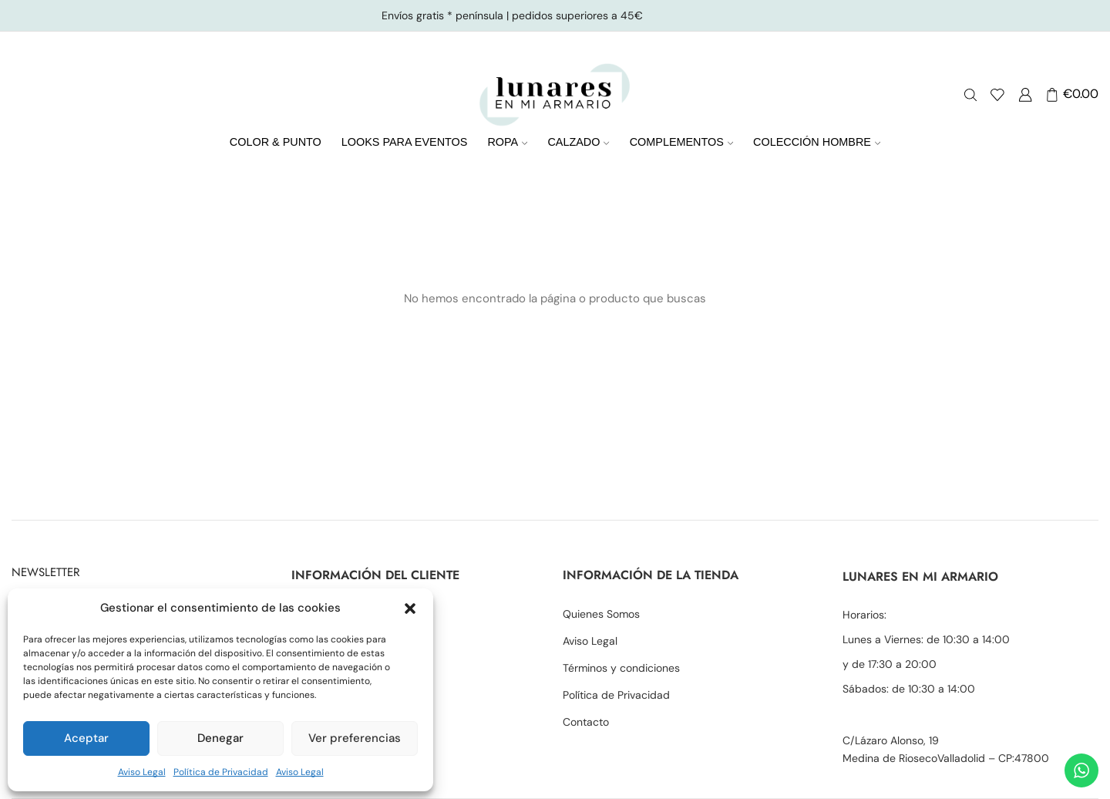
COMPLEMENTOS (681, 142)
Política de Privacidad (220, 772)
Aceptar (86, 738)
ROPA (507, 142)
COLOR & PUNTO (275, 142)
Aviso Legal (142, 772)
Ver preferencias (354, 738)
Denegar (220, 738)
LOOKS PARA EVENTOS (404, 142)
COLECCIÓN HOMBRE (816, 142)
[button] (410, 608)
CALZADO (578, 142)
